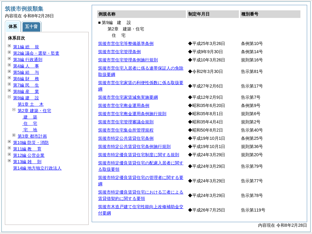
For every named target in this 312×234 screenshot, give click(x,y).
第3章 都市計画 (32, 136)
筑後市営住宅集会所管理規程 (126, 130)
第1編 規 (26, 46)
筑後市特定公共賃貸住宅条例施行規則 (134, 146)
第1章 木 (31, 104)
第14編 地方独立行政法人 (37, 168)
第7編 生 (26, 85)
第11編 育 (27, 148)
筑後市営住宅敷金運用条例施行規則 (132, 113)
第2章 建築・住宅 (34, 110)
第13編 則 (27, 161)
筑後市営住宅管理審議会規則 (126, 121)
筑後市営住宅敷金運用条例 (123, 105)
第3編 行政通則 (27, 59)
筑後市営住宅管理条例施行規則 (128, 59)
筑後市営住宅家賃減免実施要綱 (128, 97)
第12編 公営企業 (28, 155)
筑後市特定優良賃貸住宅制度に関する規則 (138, 154)
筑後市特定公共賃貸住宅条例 (126, 138)
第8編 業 (26, 91)
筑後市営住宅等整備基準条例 (126, 43)
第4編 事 (26, 66)
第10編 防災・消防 (31, 142)
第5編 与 (26, 72)
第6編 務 (26, 78)
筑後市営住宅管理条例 (119, 51)
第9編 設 (26, 97)
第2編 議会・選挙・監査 (36, 53)
